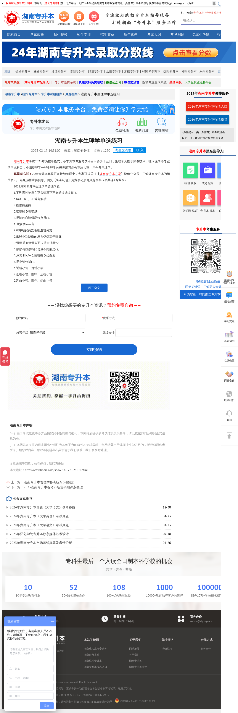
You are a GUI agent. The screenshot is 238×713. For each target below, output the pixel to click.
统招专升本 (29, 94)
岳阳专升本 (113, 71)
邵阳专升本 (95, 71)
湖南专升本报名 (138, 666)
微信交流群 (131, 82)
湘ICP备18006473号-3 (96, 695)
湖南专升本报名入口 (38, 82)
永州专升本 (207, 71)
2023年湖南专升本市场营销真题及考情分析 (41, 543)
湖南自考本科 (91, 654)
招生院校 (61, 34)
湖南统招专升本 (93, 660)
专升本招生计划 (203, 13)
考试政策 (37, 34)
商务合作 (206, 648)
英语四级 (175, 82)
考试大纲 (154, 34)
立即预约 (94, 349)
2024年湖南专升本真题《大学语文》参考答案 (42, 507)
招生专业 (84, 34)
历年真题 (131, 34)
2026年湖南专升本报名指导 (208, 119)
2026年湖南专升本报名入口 (208, 106)
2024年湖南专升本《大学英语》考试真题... (40, 516)
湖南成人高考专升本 (95, 648)
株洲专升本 (41, 71)
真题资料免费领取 (91, 82)
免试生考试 (200, 34)
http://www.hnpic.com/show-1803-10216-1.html (56, 470)
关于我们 (134, 654)
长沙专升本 (23, 71)
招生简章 (107, 34)
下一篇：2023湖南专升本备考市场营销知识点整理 (47, 487)
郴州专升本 (189, 71)
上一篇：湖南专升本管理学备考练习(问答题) (42, 482)
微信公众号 (113, 82)
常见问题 (177, 34)
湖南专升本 (13, 94)
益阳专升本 (170, 71)
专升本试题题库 (51, 94)
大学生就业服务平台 (198, 82)
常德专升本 (131, 71)
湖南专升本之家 (110, 174)
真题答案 (71, 94)
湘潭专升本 (59, 71)
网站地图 (134, 648)
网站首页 (14, 34)
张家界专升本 (151, 71)
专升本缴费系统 (65, 82)
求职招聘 (167, 648)
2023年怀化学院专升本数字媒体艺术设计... (40, 534)
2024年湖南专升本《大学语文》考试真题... (40, 525)
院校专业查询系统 (154, 82)
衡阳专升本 (77, 71)
